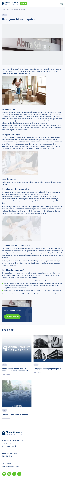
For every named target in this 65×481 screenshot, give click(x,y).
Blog (8, 9)
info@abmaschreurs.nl (9, 453)
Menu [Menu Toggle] (61, 3)
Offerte (23, 3)
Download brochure (12, 317)
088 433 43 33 (7, 456)
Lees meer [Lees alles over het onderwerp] (16, 356)
